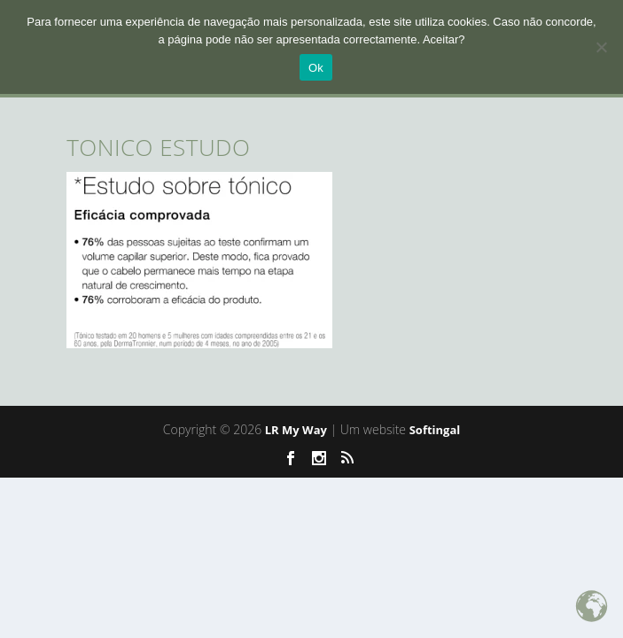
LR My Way (296, 430)
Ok (315, 67)
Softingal (435, 430)
